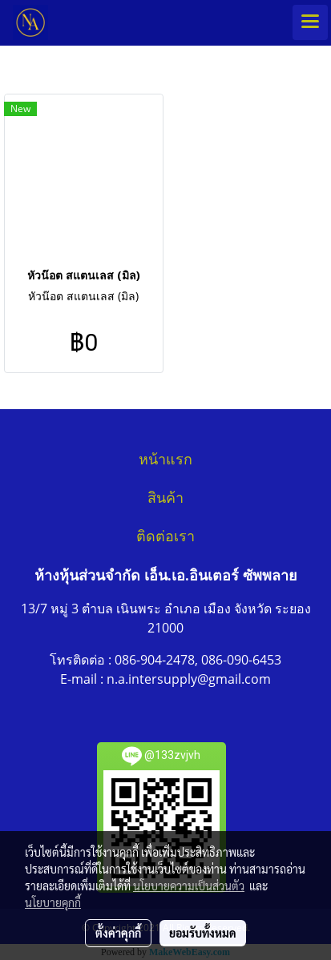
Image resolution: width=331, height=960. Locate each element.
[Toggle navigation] (310, 22)
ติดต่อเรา (165, 536)
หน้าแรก (165, 460)
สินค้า (165, 498)
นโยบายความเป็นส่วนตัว (188, 885)
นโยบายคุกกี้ (53, 902)
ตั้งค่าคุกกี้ (118, 933)
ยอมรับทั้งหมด (202, 933)
